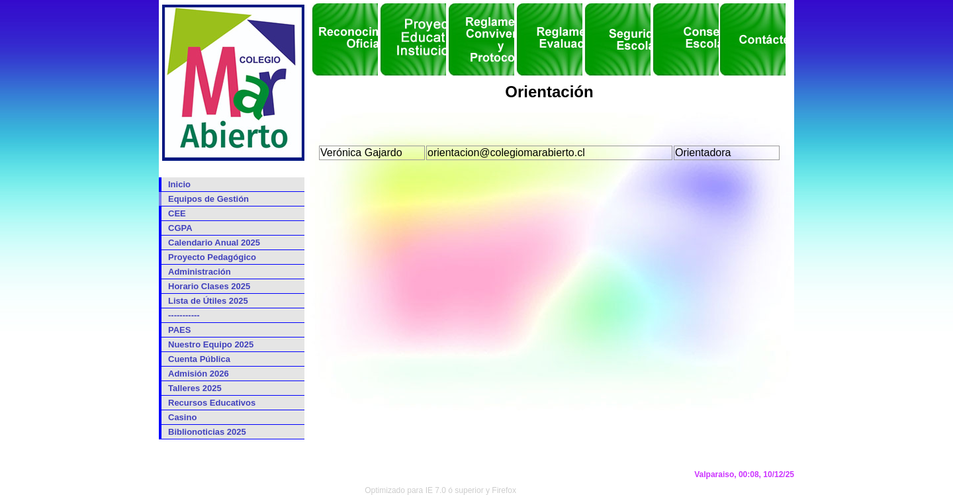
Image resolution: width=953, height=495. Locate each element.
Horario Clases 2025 (209, 286)
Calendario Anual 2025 (214, 243)
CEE (177, 213)
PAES (179, 330)
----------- (184, 315)
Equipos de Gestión (208, 199)
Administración (199, 272)
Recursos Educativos (211, 403)
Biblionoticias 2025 (207, 432)
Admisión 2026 (198, 374)
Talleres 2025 (195, 388)
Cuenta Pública (199, 359)
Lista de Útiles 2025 (208, 301)
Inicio (179, 184)
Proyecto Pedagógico (212, 257)
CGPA (180, 228)
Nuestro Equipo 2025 (210, 344)
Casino (182, 417)
